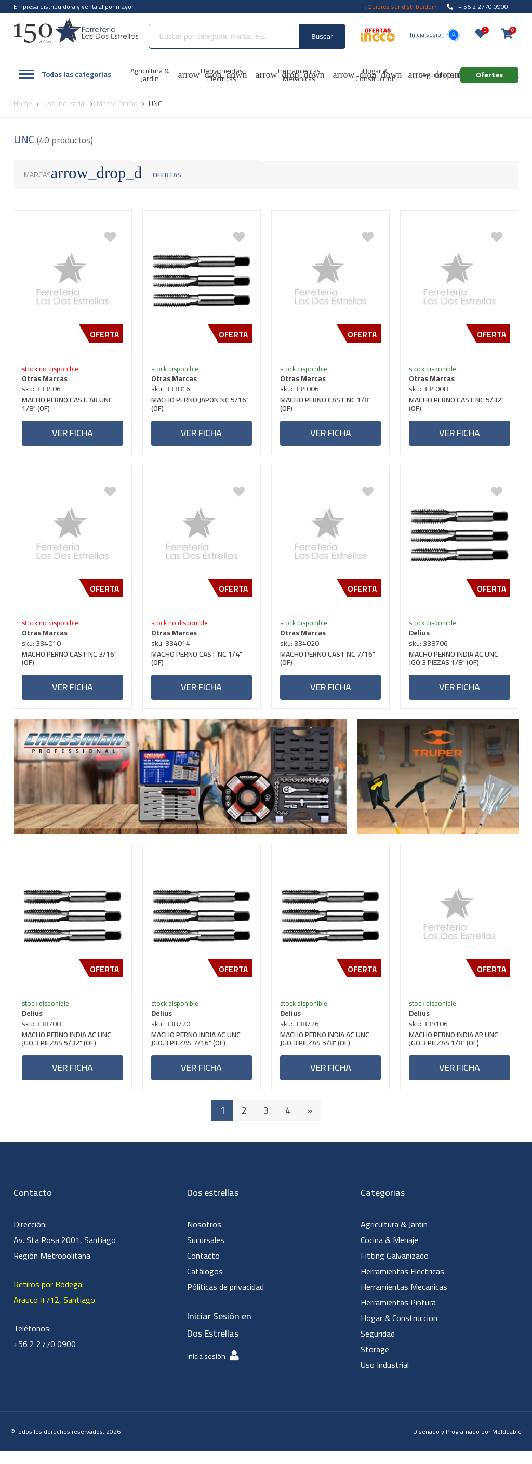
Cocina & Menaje (389, 1253)
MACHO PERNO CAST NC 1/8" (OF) (327, 407)
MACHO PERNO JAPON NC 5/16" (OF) (192, 407)
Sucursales (205, 1253)
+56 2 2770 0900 (45, 1357)
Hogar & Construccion (399, 1331)
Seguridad (378, 1346)
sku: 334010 (43, 650)
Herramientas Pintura (398, 1315)
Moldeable (507, 1444)
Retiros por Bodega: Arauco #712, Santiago (54, 1305)
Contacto (203, 1268)
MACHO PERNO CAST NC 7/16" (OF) (329, 666)
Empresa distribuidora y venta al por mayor (74, 6)
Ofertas (167, 174)
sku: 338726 (301, 1034)
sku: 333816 (172, 391)
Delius (421, 639)
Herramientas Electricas (402, 1284)
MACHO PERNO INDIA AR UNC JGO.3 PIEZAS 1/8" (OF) (455, 1051)
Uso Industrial (385, 1377)
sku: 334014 (172, 650)
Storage (375, 1362)
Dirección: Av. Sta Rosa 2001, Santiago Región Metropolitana (65, 1253)
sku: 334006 (301, 391)
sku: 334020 (301, 650)
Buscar (321, 37)
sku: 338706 (430, 650)
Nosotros (204, 1237)
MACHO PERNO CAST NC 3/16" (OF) (71, 666)
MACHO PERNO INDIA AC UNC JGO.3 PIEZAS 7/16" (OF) (198, 1051)
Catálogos (205, 1284)
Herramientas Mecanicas (404, 1300)
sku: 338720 (172, 1034)
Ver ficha (72, 434)
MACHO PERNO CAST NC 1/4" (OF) (198, 666)
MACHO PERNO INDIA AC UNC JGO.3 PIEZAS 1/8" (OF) (455, 666)
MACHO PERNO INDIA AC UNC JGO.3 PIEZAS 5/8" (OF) (326, 1051)
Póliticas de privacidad (225, 1300)
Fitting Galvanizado (395, 1268)
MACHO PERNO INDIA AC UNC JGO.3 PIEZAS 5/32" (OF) (69, 1051)
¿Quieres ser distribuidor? (400, 6)
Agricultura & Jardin (394, 1237)
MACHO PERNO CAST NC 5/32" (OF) (458, 407)
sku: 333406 (43, 391)
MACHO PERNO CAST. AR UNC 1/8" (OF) (69, 407)
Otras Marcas (47, 380)
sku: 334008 (430, 391)
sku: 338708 (43, 1034)
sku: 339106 (430, 1034)
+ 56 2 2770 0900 (477, 6)
